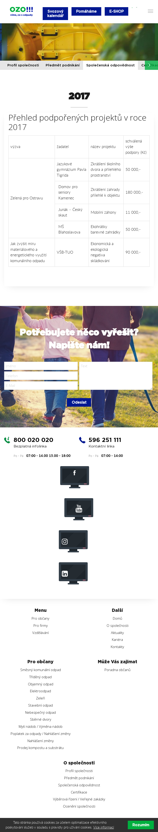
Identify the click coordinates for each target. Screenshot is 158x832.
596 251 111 (106, 441)
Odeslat (79, 403)
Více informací (103, 827)
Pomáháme (86, 11)
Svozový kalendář (55, 13)
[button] (149, 65)
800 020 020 (34, 441)
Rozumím (140, 825)
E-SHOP (117, 11)
